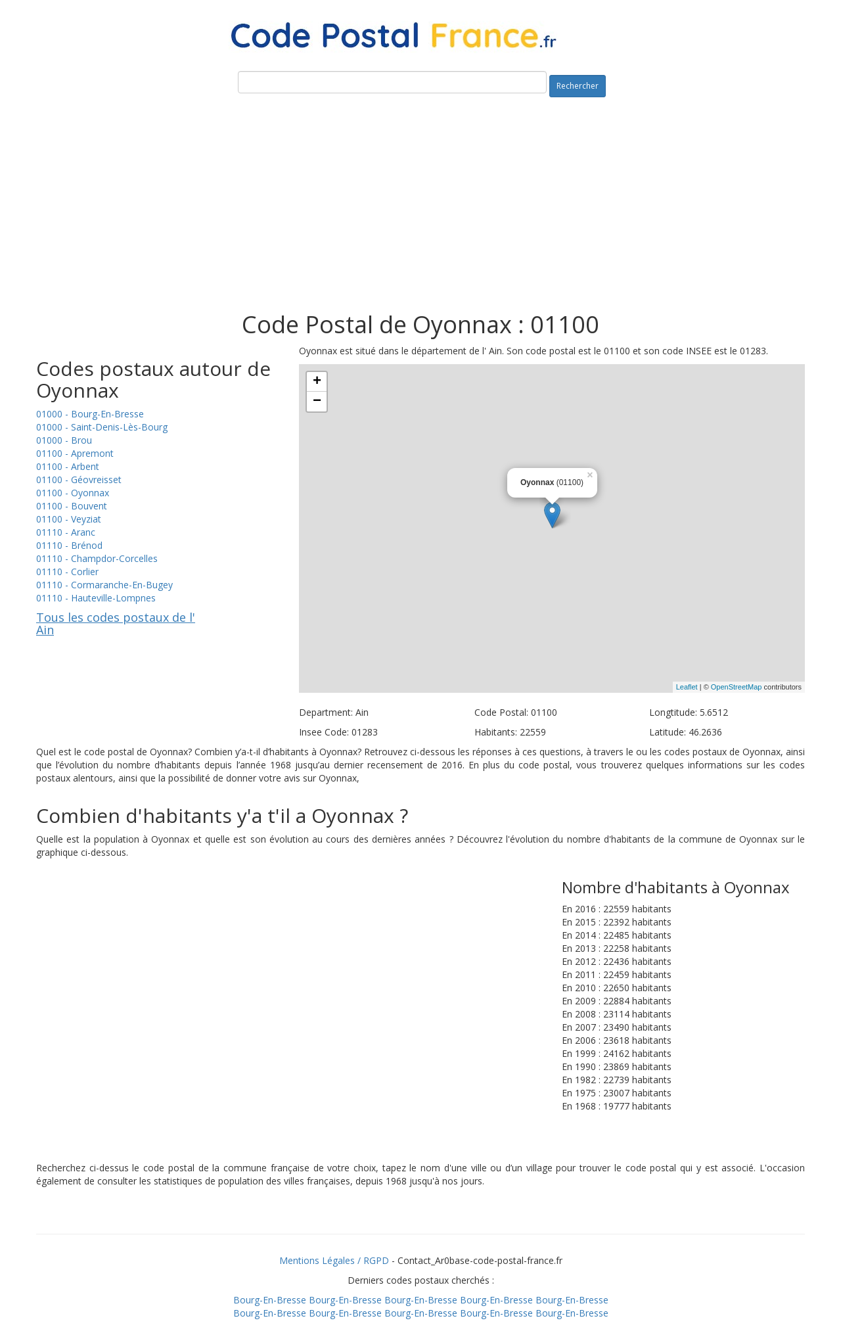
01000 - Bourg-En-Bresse (90, 414)
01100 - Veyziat (68, 519)
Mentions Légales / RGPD (334, 1260)
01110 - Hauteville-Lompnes (96, 598)
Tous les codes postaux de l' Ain (115, 623)
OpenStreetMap (736, 687)
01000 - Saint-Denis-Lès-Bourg (102, 427)
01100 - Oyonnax (72, 492)
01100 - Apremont (75, 453)
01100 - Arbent (67, 466)
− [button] (317, 401)
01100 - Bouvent (71, 506)
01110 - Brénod (69, 545)
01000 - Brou (64, 440)
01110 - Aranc (65, 532)
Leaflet (687, 687)
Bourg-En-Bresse (269, 1300)
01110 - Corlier (67, 571)
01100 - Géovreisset (79, 479)
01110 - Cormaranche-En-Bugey (104, 584)
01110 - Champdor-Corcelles (97, 558)
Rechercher (578, 85)
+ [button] (317, 382)
